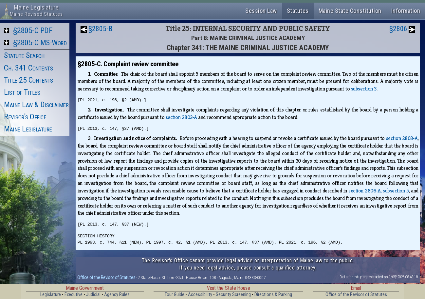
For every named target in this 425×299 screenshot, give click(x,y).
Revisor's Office (25, 116)
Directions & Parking (273, 294)
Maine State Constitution (350, 10)
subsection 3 (364, 88)
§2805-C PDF (33, 30)
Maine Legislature (28, 128)
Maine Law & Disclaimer (36, 104)
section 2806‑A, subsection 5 (378, 190)
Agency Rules (117, 294)
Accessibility (200, 294)
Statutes (298, 10)
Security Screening (233, 294)
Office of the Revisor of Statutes (106, 277)
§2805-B (100, 29)
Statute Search (24, 55)
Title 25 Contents (28, 80)
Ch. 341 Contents (28, 67)
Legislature (50, 294)
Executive (74, 294)
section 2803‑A (181, 117)
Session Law (261, 10)
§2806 (398, 29)
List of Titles (22, 92)
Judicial (93, 294)
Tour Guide (174, 294)
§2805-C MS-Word (40, 42)
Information (405, 10)
